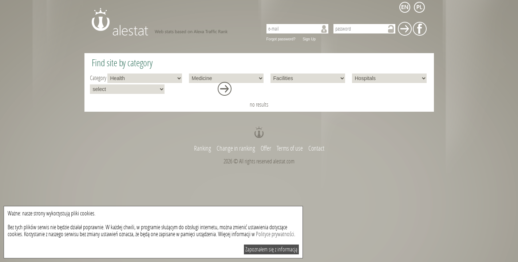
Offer (266, 148)
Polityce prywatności (275, 234)
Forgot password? (281, 39)
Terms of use (290, 148)
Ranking (203, 148)
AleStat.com (173, 22)
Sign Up (309, 39)
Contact (316, 148)
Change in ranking (236, 148)
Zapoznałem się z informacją (271, 249)
